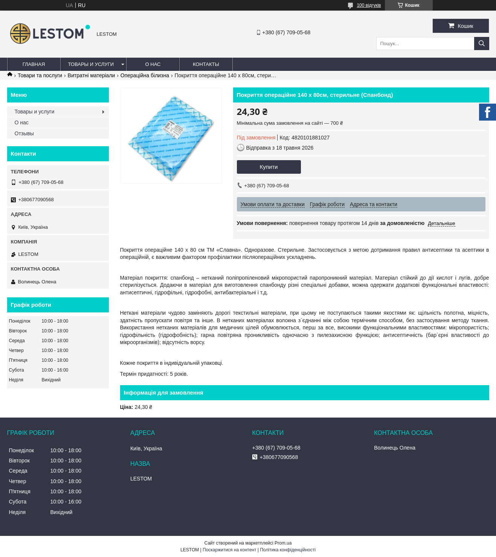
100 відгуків (369, 5)
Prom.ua (283, 543)
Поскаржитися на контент (229, 549)
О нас (153, 64)
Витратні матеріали (91, 75)
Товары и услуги (91, 64)
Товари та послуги (40, 75)
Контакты (206, 64)
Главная (34, 64)
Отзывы (24, 133)
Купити (269, 167)
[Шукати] (481, 43)
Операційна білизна (145, 75)
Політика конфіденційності (288, 549)
